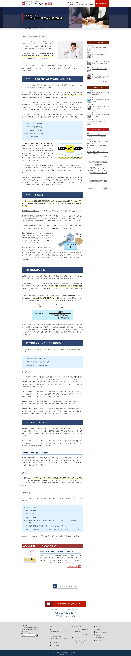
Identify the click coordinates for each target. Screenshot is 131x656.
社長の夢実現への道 (79, 640)
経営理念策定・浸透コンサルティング (61, 632)
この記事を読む (72, 566)
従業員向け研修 (78, 632)
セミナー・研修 (83, 4)
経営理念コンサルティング (98, 168)
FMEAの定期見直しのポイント (97, 49)
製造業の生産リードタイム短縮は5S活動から (56, 551)
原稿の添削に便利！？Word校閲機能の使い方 (98, 94)
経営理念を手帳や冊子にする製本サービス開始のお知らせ (97, 152)
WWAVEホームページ (26, 634)
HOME (69, 2)
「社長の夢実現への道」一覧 (67, 586)
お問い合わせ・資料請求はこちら (69, 604)
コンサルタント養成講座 (80, 634)
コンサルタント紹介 (72, 4)
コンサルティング (77, 2)
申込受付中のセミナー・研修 (98, 181)
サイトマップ (99, 640)
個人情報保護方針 (100, 638)
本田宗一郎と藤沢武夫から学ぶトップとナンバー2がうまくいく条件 (98, 108)
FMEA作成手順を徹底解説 (96, 123)
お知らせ (98, 627)
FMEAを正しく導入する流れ (97, 70)
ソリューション (54, 643)
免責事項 (98, 635)
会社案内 (90, 4)
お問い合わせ (102, 3)
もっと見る (104, 156)
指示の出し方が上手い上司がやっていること (98, 116)
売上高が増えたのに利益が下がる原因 (98, 101)
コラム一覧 (104, 81)
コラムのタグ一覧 (79, 643)
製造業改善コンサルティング (30, 211)
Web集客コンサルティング (98, 170)
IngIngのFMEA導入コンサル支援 (97, 56)
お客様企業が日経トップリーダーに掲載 (97, 141)
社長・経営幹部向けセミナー (81, 630)
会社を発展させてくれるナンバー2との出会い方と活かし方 (98, 63)
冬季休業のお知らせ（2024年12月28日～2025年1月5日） (97, 146)
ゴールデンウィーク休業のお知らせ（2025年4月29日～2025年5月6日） (96, 135)
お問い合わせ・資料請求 (101, 633)
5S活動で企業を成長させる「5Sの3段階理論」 (60, 114)
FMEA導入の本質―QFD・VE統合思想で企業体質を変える (98, 77)
